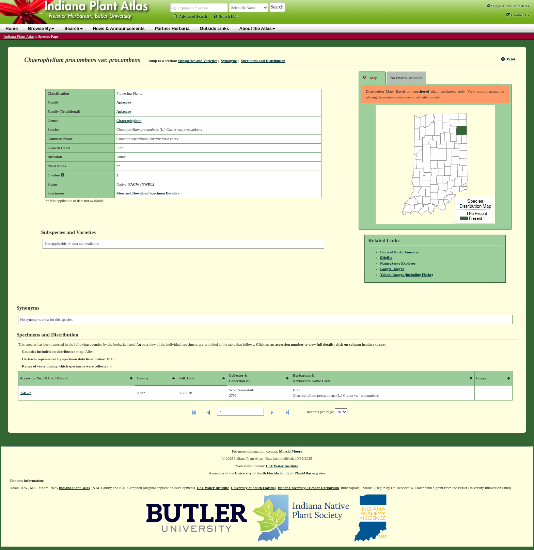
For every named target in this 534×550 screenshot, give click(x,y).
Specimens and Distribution (263, 61)
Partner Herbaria (172, 28)
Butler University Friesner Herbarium (308, 488)
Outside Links (214, 28)
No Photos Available (406, 78)
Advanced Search (190, 16)
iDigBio (386, 257)
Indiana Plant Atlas (18, 36)
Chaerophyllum (129, 121)
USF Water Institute (282, 466)
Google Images (392, 269)
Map (369, 77)
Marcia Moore (290, 451)
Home (11, 28)
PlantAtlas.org (306, 473)
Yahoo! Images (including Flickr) (406, 274)
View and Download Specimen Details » (148, 193)
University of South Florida (257, 473)
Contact (517, 15)
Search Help (226, 16)
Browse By (41, 28)
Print (508, 59)
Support (508, 6)
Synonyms (229, 61)
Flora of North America (399, 252)
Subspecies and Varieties (197, 61)
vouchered (420, 91)
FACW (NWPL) (141, 184)
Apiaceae (123, 102)
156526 (25, 393)
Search (73, 28)
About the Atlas (257, 28)
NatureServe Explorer (397, 263)
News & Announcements (119, 28)
